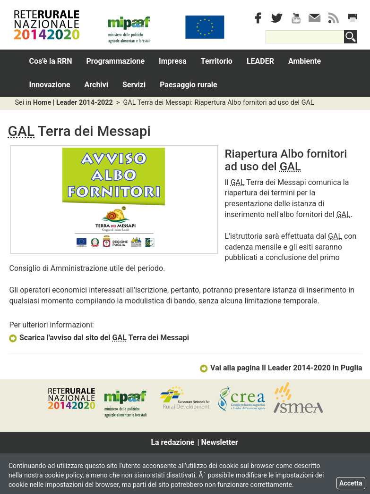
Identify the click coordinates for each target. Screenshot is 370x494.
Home (42, 103)
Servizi (134, 84)
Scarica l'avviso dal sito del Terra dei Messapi (98, 337)
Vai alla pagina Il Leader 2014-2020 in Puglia (280, 367)
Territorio (216, 61)
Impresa (173, 61)
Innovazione (49, 84)
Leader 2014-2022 (84, 103)
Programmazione (115, 61)
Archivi (96, 84)
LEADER (260, 61)
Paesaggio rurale (188, 84)
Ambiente (304, 61)
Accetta (351, 483)
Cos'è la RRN (50, 61)
